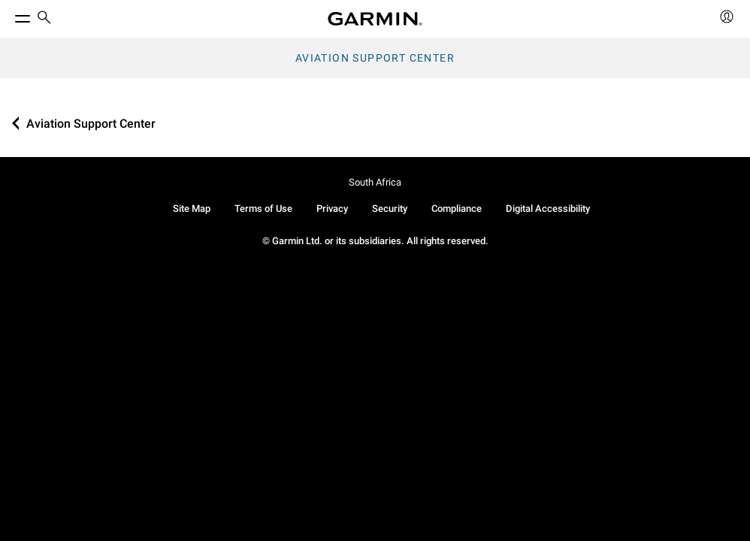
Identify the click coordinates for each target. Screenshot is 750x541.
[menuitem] (44, 19)
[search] (44, 19)
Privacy (332, 208)
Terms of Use (263, 208)
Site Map (191, 208)
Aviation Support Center (375, 58)
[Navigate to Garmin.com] (375, 19)
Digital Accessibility (548, 208)
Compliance (456, 208)
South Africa (375, 182)
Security (389, 208)
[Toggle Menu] (9, 15)
